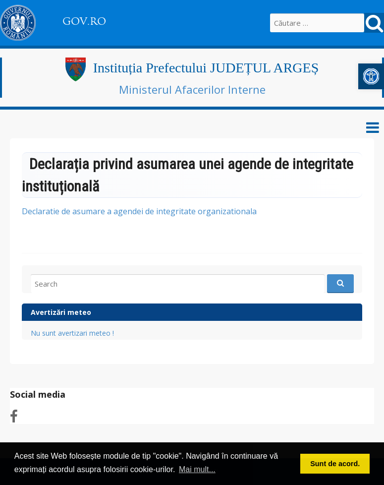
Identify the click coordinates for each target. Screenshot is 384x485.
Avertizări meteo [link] (61, 312)
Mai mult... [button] (197, 469)
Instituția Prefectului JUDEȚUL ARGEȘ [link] (206, 67)
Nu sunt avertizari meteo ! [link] (72, 333)
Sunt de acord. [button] (335, 464)
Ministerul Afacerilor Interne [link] (192, 89)
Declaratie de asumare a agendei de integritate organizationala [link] (139, 211)
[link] (371, 76)
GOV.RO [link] (84, 21)
